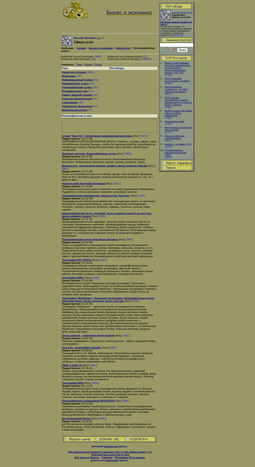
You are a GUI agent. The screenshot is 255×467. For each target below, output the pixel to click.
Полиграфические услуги (77, 87)
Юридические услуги (74, 110)
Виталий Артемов (84, 38)
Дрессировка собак (174, 121)
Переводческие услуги (75, 83)
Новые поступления (74, 72)
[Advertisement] (176, 235)
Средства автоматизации (77, 98)
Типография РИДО (73, 383)
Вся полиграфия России (76, 418)
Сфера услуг (123, 48)
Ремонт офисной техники (77, 95)
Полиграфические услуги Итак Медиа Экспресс (90, 239)
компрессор (111, 446)
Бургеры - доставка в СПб (178, 144)
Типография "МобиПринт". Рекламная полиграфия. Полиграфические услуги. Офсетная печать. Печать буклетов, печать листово (108, 300)
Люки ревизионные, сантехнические (175, 137)
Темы (79, 64)
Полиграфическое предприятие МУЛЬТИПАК (88, 400)
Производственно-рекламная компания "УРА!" (175, 152)
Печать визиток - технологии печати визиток (88, 335)
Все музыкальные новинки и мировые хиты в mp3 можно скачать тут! (110, 452)
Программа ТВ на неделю (130, 457)
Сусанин (81, 48)
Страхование (69, 102)
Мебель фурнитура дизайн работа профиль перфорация (178, 113)
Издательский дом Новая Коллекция (83, 183)
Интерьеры (68, 76)
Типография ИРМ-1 (73, 277)
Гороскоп (106, 457)
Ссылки (98, 64)
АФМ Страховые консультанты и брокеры (177, 79)
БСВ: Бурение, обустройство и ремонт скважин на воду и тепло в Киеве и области (178, 101)
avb (99, 38)
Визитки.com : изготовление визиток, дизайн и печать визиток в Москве (105, 165)
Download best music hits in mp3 (110, 454)
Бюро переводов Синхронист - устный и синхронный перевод (176, 89)
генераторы (112, 460)
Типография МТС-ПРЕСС (76, 260)
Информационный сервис (77, 79)
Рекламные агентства (75, 91)
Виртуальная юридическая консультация (178, 128)
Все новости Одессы (87, 457)
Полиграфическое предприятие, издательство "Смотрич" (96, 195)
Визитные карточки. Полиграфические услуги (89, 153)
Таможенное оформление (77, 106)
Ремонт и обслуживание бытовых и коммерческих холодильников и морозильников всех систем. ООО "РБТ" (177, 68)
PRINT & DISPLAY (72, 365)
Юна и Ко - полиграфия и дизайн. (81, 347)
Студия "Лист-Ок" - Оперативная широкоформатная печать (97, 136)
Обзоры (88, 64)
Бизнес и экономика (101, 48)
